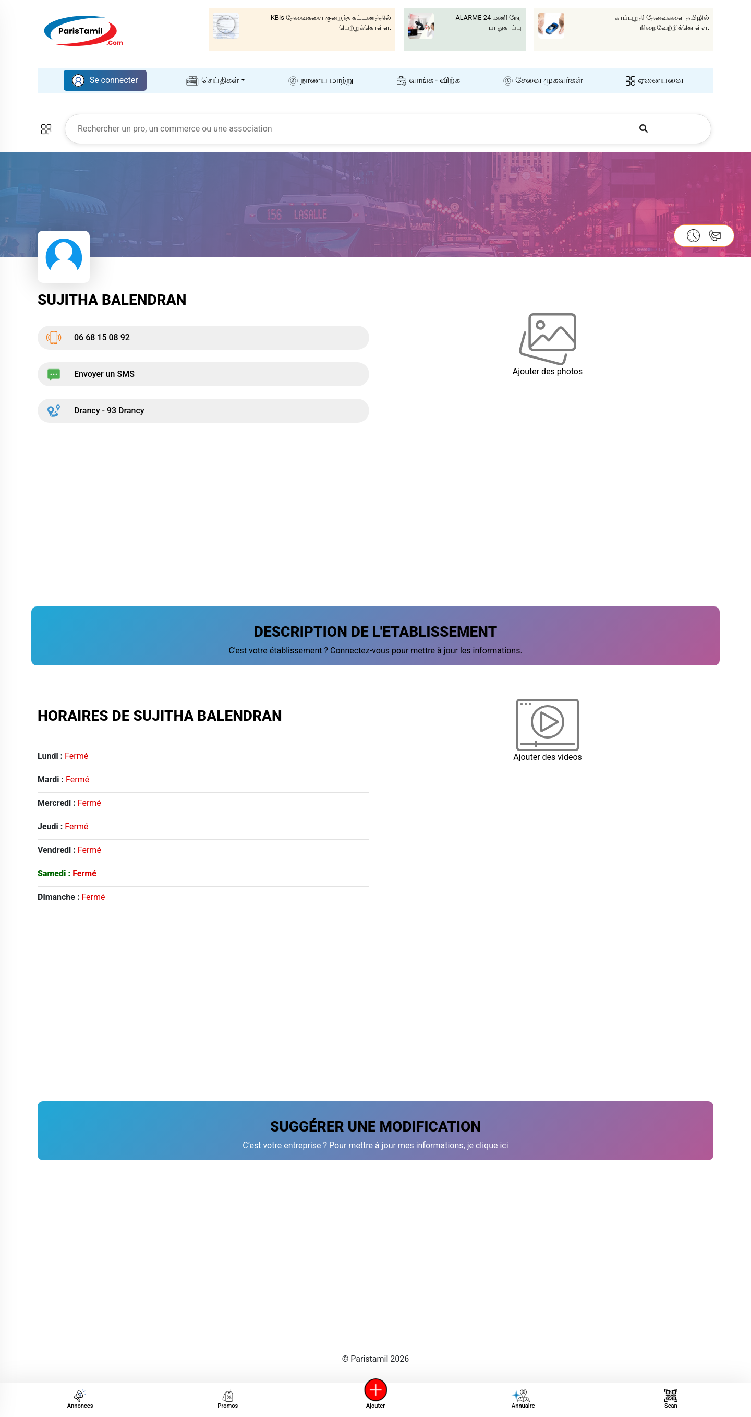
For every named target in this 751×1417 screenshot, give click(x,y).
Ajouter (375, 1399)
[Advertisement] (350, 508)
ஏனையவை (654, 80)
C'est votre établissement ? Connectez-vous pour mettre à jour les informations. (375, 651)
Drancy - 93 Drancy (95, 411)
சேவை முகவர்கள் (543, 80)
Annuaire (522, 1399)
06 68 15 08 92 (88, 338)
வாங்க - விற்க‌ (428, 80)
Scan (670, 1399)
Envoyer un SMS (90, 374)
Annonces (80, 1399)
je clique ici (487, 1145)
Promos (227, 1399)
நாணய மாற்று (320, 80)
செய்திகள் (212, 80)
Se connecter (105, 80)
